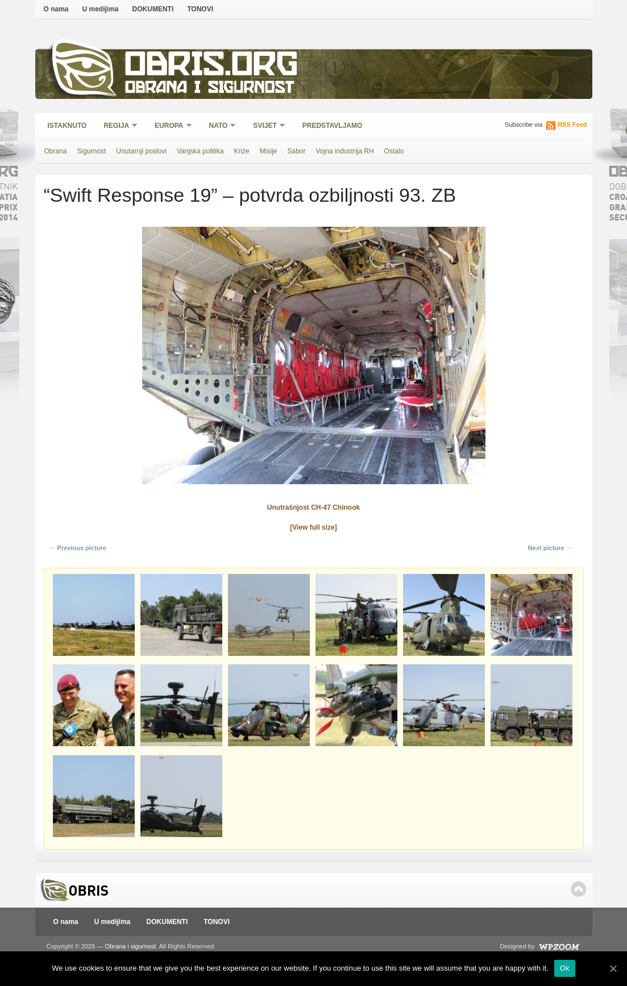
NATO (219, 126)
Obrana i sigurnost (209, 89)
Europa (169, 126)
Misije (268, 151)
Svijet (265, 126)
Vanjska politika (200, 151)
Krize (241, 151)
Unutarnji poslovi (141, 151)
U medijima (100, 9)
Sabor (296, 151)
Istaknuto (67, 126)
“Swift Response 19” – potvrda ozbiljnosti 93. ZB (250, 195)
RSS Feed (572, 124)
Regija (117, 126)
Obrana (55, 151)
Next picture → (550, 547)
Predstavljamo (332, 126)
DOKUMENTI (153, 9)
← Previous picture (77, 547)
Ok (565, 968)
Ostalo (394, 151)
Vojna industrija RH (345, 151)
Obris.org (211, 66)
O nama (56, 9)
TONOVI (200, 9)
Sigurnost (91, 151)
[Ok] (612, 968)
